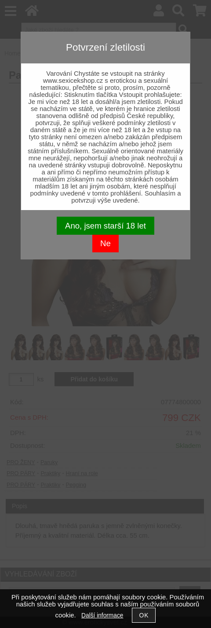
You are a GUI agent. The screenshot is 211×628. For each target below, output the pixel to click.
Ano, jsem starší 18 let (105, 225)
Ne (105, 243)
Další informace (102, 615)
